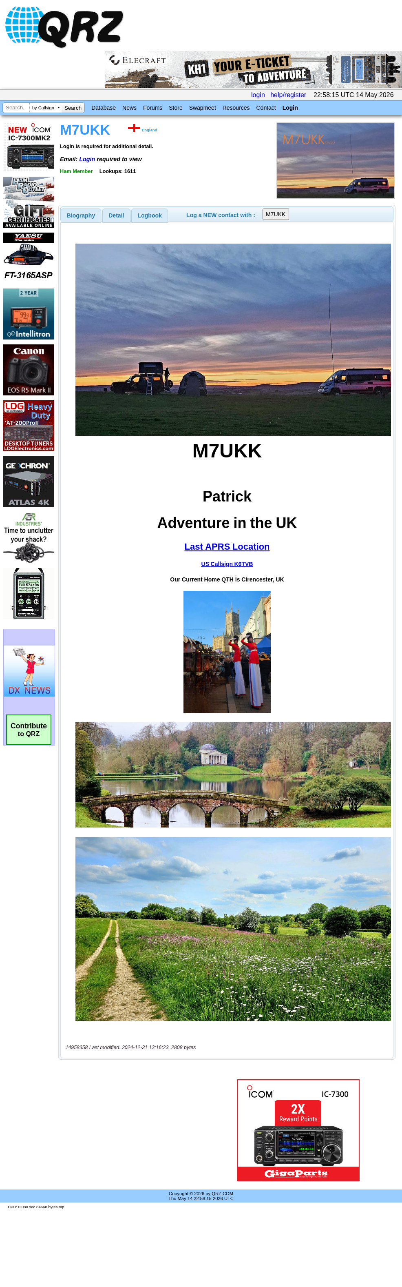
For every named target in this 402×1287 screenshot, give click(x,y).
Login (290, 107)
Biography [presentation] (81, 215)
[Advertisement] (136, 1130)
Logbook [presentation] (150, 215)
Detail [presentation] (116, 215)
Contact (266, 107)
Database (103, 107)
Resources (236, 107)
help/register (288, 94)
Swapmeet (202, 107)
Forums (152, 107)
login (258, 94)
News (129, 107)
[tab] (81, 215)
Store (175, 107)
